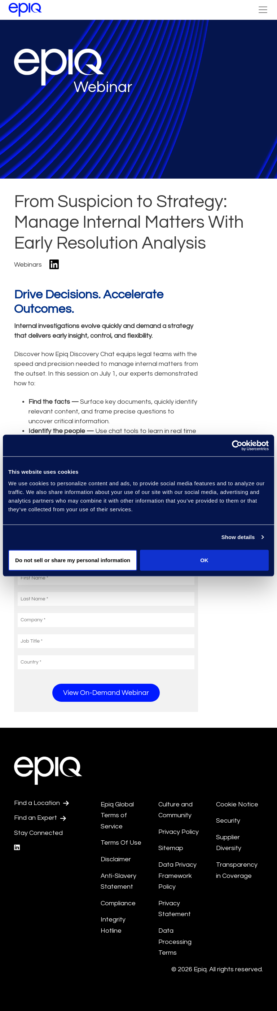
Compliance (118, 903)
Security (228, 820)
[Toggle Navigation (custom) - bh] (263, 9)
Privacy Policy (178, 831)
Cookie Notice (237, 804)
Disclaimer (116, 859)
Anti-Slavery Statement (118, 881)
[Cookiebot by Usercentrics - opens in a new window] (237, 445)
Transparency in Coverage (237, 870)
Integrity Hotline (113, 925)
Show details (238, 537)
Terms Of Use (121, 842)
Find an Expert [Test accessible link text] (40, 818)
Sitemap (170, 848)
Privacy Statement (174, 909)
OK (204, 560)
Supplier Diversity (228, 843)
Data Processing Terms (175, 941)
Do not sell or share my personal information (72, 560)
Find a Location (41, 803)
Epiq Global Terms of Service (117, 815)
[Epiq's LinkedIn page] (17, 847)
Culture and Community (175, 810)
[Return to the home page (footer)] (25, 10)
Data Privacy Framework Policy (177, 875)
